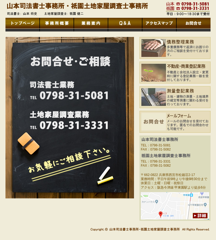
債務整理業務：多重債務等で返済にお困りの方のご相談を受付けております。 (175, 49)
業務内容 (91, 24)
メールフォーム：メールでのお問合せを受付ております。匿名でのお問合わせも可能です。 (175, 123)
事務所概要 (57, 24)
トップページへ (22, 24)
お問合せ (193, 24)
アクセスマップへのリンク (175, 205)
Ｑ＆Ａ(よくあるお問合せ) (125, 24)
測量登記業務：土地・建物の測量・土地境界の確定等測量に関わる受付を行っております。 (175, 98)
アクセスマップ (159, 24)
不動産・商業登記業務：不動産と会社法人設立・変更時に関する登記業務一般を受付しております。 (175, 74)
